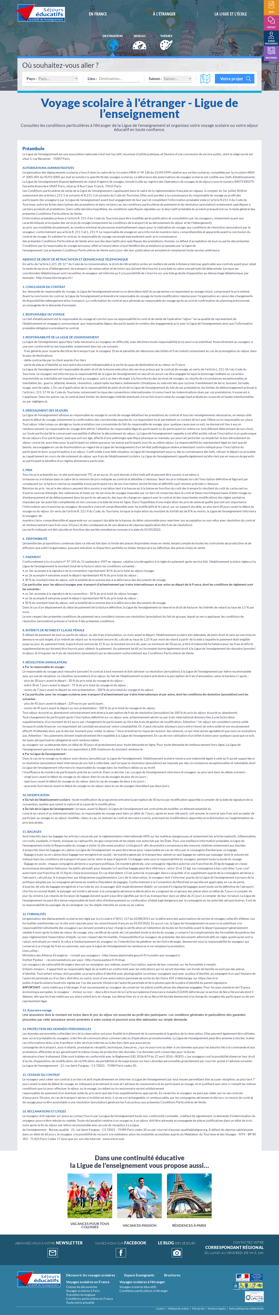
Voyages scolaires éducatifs (137, 1287)
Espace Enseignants (139, 1275)
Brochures (172, 1275)
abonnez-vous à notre (49, 1249)
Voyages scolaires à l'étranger (142, 1282)
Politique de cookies (178, 1308)
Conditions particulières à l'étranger (143, 1291)
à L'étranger (164, 14)
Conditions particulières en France (89, 1298)
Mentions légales (217, 1308)
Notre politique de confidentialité (246, 1308)
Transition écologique (80, 1294)
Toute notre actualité (80, 1302)
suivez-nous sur (120, 1249)
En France (98, 14)
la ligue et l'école (230, 14)
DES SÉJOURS (177, 1249)
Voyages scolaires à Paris (83, 1291)
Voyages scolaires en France (88, 1282)
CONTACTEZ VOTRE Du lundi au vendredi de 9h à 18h (234, 1247)
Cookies (160, 1308)
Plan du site (198, 1308)
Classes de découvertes (81, 1287)
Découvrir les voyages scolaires (90, 1275)
